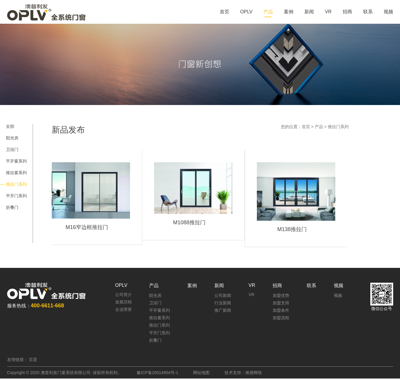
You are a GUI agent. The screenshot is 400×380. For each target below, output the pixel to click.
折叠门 (12, 207)
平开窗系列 (16, 161)
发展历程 (123, 302)
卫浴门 (12, 149)
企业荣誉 (123, 309)
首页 (306, 126)
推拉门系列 (338, 126)
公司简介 (123, 294)
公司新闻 (222, 295)
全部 (10, 126)
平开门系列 (16, 195)
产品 (319, 126)
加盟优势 (281, 295)
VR (251, 294)
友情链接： (17, 359)
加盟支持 (281, 302)
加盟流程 (281, 317)
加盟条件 (281, 310)
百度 (33, 359)
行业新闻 (222, 302)
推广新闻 (222, 310)
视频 (338, 295)
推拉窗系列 (16, 172)
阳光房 (12, 138)
